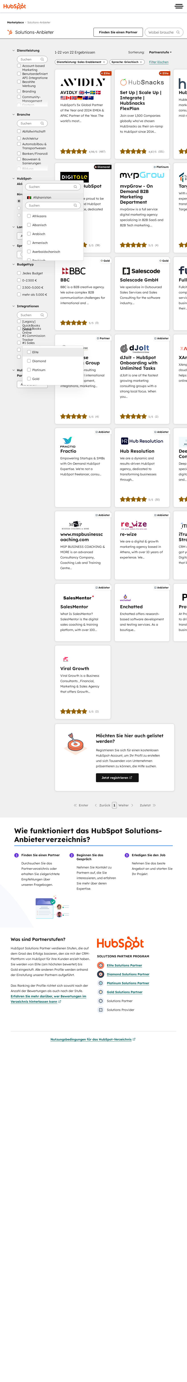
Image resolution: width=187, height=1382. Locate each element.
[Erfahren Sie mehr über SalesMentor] (83, 612)
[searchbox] (164, 32)
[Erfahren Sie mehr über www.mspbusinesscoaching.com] (83, 545)
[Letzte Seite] (148, 805)
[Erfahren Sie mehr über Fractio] (83, 467)
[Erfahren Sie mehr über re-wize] (142, 545)
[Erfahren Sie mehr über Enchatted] (142, 612)
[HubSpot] (15, 6)
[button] (30, 50)
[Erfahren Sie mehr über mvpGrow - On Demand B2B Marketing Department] (142, 208)
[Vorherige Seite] (102, 805)
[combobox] (53, 186)
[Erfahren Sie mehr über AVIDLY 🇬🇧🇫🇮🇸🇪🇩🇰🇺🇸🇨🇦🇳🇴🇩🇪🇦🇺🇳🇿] (83, 114)
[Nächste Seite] (126, 805)
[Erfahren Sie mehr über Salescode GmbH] (142, 294)
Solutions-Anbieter (34, 32)
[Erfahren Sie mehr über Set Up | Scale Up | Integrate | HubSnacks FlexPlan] (142, 114)
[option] (52, 197)
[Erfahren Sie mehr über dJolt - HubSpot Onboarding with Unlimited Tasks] (142, 379)
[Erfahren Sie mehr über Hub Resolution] (142, 467)
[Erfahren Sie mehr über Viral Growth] (83, 682)
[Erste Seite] (81, 805)
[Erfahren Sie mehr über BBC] (83, 294)
